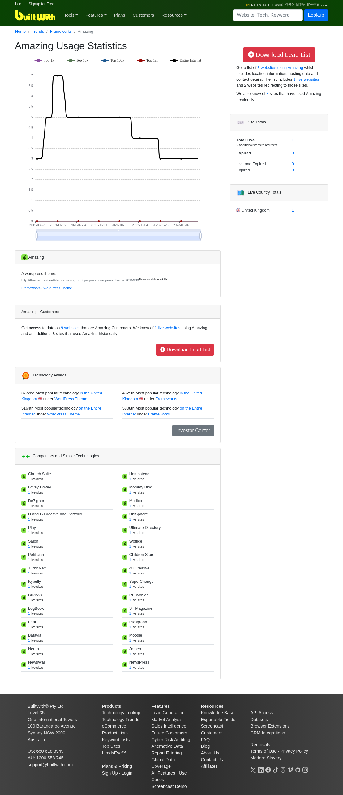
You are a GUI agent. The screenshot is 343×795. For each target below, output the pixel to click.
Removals (260, 744)
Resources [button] (172, 15)
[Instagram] (305, 769)
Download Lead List (185, 349)
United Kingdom (255, 210)
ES (265, 4)
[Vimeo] (290, 769)
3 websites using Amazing (279, 67)
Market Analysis (167, 719)
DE (253, 4)
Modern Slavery (266, 757)
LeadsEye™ (114, 752)
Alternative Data (167, 746)
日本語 (300, 4)
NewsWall (36, 662)
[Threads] (283, 769)
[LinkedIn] (261, 769)
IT (269, 4)
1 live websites (166, 327)
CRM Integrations (268, 732)
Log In (20, 4)
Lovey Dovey (39, 487)
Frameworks (61, 31)
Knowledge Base (217, 712)
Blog (205, 746)
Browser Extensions (270, 726)
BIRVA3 (35, 595)
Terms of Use (264, 751)
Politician (36, 554)
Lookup (316, 15)
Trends (38, 31)
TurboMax (37, 568)
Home (20, 31)
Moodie (135, 635)
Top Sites (111, 746)
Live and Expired (251, 163)
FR (259, 4)
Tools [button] (69, 15)
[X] (253, 769)
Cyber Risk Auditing (171, 739)
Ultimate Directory (145, 527)
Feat (32, 622)
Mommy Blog (140, 487)
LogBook (36, 608)
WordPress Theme (57, 288)
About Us (210, 752)
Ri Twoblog (139, 595)
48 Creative (139, 568)
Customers (143, 15)
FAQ (205, 739)
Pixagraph (138, 622)
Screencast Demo (169, 786)
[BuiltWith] (36, 15)
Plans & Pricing (117, 766)
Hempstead (139, 473)
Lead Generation (168, 712)
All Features (163, 773)
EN (248, 4)
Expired (243, 153)
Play (32, 527)
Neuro (33, 649)
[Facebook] (268, 769)
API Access (262, 712)
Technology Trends (120, 719)
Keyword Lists (116, 739)
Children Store (142, 554)
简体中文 (313, 4)
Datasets (259, 719)
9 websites (70, 327)
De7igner (36, 500)
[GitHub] (298, 769)
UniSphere (138, 514)
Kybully (34, 581)
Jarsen (135, 649)
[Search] (268, 15)
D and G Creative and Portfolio (55, 514)
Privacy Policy (294, 751)
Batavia (34, 635)
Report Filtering (167, 752)
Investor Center (193, 430)
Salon (33, 541)
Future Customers (169, 732)
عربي (324, 4)
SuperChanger (142, 581)
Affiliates (209, 766)
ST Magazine (140, 608)
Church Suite (39, 473)
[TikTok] (275, 769)
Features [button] (94, 15)
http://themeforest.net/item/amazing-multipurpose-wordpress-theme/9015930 (80, 280)
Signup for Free (41, 4)
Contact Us (212, 759)
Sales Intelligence (169, 726)
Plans (119, 15)
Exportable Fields (218, 719)
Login (127, 773)
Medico (135, 500)
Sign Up (110, 773)
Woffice (135, 541)
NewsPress (139, 662)
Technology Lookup (121, 712)
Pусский (278, 4)
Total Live (245, 140)
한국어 (289, 4)
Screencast (212, 726)
